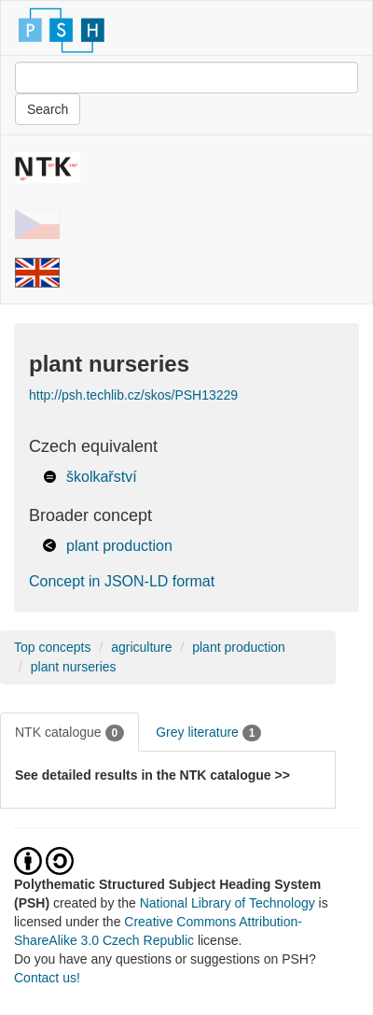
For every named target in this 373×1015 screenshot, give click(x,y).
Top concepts (52, 647)
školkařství (101, 477)
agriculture (141, 647)
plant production (119, 546)
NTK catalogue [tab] (69, 733)
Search (47, 109)
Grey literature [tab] (208, 733)
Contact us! (47, 977)
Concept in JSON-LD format (121, 581)
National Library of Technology (227, 902)
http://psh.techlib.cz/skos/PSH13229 (133, 395)
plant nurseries (74, 666)
